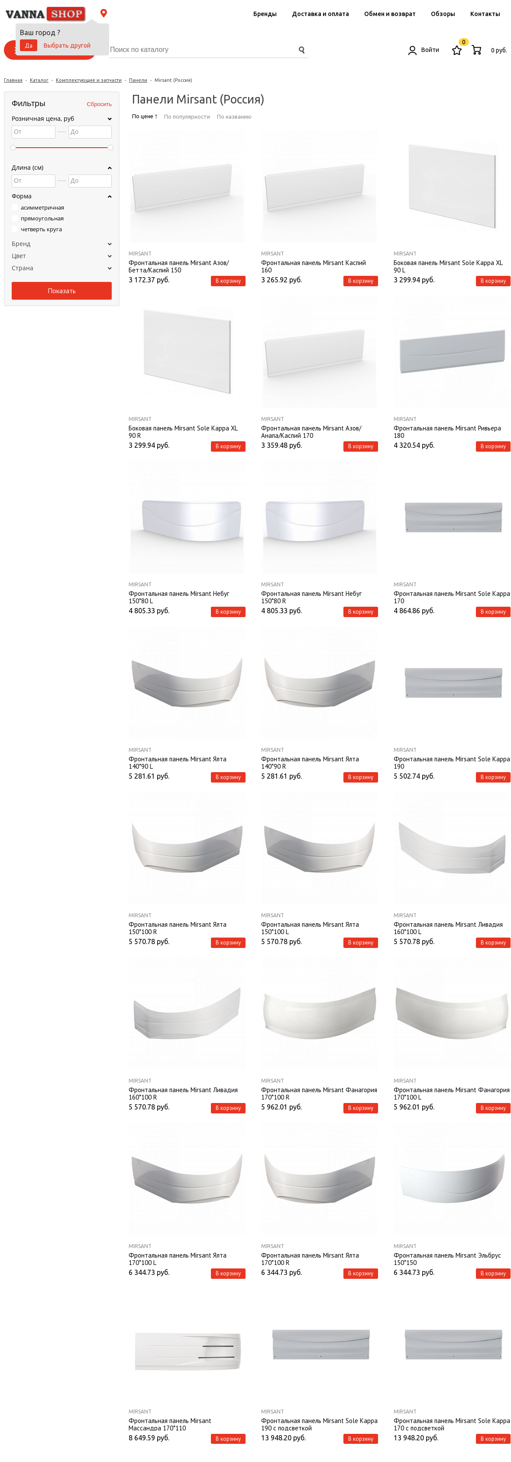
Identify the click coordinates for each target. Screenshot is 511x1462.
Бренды (265, 13)
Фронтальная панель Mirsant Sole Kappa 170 (452, 597)
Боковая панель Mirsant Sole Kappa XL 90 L (448, 266)
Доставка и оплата (320, 13)
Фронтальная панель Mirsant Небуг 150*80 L (179, 597)
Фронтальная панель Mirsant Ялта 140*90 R (310, 762)
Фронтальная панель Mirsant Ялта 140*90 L (177, 762)
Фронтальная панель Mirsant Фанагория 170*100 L (452, 1093)
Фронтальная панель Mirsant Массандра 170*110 (170, 1424)
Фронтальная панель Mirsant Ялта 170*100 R (310, 1258)
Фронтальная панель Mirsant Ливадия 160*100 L (448, 928)
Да (28, 45)
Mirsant (140, 253)
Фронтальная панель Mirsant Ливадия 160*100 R (183, 1093)
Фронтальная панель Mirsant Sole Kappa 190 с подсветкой (319, 1424)
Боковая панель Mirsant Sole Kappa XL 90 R (183, 431)
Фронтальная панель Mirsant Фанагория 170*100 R (319, 1093)
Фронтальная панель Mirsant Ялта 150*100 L (310, 928)
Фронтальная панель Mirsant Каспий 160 (313, 266)
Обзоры (443, 13)
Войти (423, 49)
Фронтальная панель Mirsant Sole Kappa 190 (452, 762)
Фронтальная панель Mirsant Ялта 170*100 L (177, 1258)
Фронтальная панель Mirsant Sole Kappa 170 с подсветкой (452, 1424)
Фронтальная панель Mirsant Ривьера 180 (447, 431)
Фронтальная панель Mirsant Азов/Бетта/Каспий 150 (179, 266)
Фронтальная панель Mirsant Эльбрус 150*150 (447, 1258)
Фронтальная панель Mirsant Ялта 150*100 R (177, 928)
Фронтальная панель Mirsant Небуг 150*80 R (311, 597)
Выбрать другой (67, 45)
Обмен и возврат (390, 13)
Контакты (485, 13)
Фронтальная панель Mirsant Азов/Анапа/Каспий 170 (311, 431)
